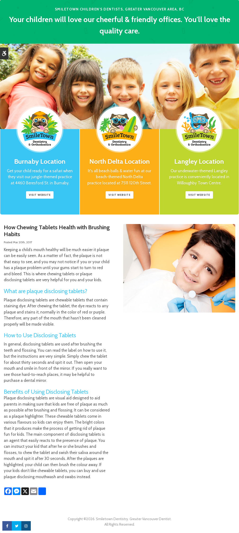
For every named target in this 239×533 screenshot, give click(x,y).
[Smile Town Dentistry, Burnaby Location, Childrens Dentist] (39, 140)
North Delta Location (119, 161)
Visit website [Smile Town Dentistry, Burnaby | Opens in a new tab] (40, 194)
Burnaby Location (39, 161)
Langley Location (199, 161)
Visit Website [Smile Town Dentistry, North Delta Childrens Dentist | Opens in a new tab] (119, 194)
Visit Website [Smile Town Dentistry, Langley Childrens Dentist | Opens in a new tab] (199, 194)
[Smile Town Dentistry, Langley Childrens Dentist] (199, 140)
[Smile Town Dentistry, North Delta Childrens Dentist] (119, 140)
